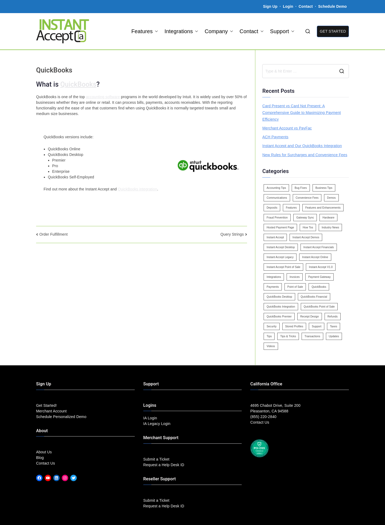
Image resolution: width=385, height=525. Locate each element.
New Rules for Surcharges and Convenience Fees (304, 155)
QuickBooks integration (137, 189)
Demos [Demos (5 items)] (331, 197)
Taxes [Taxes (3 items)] (333, 326)
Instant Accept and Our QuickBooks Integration (302, 146)
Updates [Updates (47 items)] (334, 336)
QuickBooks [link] (78, 84)
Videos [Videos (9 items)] (271, 346)
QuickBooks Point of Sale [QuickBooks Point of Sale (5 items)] (319, 306)
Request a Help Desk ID (163, 465)
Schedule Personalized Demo (61, 417)
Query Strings (232, 234)
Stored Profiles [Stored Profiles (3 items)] (294, 326)
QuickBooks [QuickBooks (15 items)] (318, 286)
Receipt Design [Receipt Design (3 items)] (309, 316)
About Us (44, 452)
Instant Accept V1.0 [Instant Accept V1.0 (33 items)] (321, 267)
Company (219, 31)
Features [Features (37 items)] (291, 207)
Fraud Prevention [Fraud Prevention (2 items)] (277, 217)
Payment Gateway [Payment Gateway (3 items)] (319, 276)
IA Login (150, 418)
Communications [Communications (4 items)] (277, 197)
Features (144, 31)
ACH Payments (275, 137)
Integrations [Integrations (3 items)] (274, 276)
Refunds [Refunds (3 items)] (333, 316)
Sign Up (270, 6)
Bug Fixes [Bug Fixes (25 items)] (301, 187)
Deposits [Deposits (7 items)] (272, 207)
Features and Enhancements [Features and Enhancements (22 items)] (323, 207)
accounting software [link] (103, 97)
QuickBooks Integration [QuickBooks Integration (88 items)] (281, 306)
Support (282, 31)
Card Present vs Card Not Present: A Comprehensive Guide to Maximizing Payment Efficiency (301, 112)
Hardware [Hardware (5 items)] (328, 217)
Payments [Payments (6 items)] (273, 286)
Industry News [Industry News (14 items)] (330, 227)
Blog (40, 457)
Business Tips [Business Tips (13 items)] (324, 187)
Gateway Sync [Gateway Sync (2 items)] (305, 217)
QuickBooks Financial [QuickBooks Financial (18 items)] (314, 296)
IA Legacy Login (157, 423)
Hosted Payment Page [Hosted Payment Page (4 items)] (280, 227)
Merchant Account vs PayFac (287, 128)
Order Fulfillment (53, 234)
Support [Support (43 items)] (316, 326)
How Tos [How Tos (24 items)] (308, 227)
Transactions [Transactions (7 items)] (312, 336)
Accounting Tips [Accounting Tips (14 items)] (276, 187)
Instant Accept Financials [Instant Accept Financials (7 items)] (318, 247)
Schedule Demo (332, 6)
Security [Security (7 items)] (271, 326)
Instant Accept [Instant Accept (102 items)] (275, 237)
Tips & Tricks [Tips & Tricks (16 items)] (288, 336)
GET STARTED (333, 31)
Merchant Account (51, 411)
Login (288, 6)
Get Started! (46, 405)
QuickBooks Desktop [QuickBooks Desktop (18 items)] (279, 296)
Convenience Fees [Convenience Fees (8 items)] (307, 197)
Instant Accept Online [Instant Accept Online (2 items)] (315, 257)
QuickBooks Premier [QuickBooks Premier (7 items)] (279, 316)
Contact (306, 6)
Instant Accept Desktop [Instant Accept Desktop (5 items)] (281, 247)
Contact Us (45, 463)
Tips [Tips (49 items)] (269, 336)
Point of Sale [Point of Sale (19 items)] (295, 286)
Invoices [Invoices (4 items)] (295, 276)
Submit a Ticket (156, 459)
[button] (155, 31)
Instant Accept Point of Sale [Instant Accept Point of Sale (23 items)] (283, 267)
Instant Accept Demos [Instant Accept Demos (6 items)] (305, 237)
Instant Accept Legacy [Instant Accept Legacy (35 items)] (280, 257)
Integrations (181, 31)
